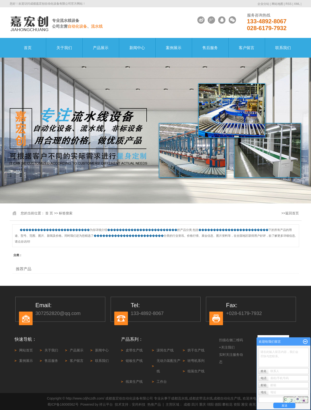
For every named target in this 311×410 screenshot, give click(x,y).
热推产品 (154, 404)
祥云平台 (106, 404)
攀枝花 (227, 404)
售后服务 (210, 48)
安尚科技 (138, 404)
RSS (288, 4)
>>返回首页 (290, 213)
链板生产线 (134, 361)
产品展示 (100, 48)
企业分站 (263, 4)
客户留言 (246, 48)
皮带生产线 (134, 350)
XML (297, 4)
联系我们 (283, 48)
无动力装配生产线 (168, 366)
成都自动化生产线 (227, 398)
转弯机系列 (195, 361)
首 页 (49, 213)
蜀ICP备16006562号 (63, 404)
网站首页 (26, 350)
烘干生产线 (195, 350)
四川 (194, 404)
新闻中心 (137, 48)
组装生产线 (195, 371)
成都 (187, 404)
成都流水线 (179, 398)
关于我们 (64, 48)
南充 (252, 404)
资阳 (236, 404)
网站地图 (278, 4)
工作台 (162, 382)
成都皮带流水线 (201, 398)
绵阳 (210, 404)
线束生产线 (134, 382)
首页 (28, 48)
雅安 (244, 404)
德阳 (218, 404)
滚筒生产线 (165, 350)
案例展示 (173, 48)
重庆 (202, 404)
